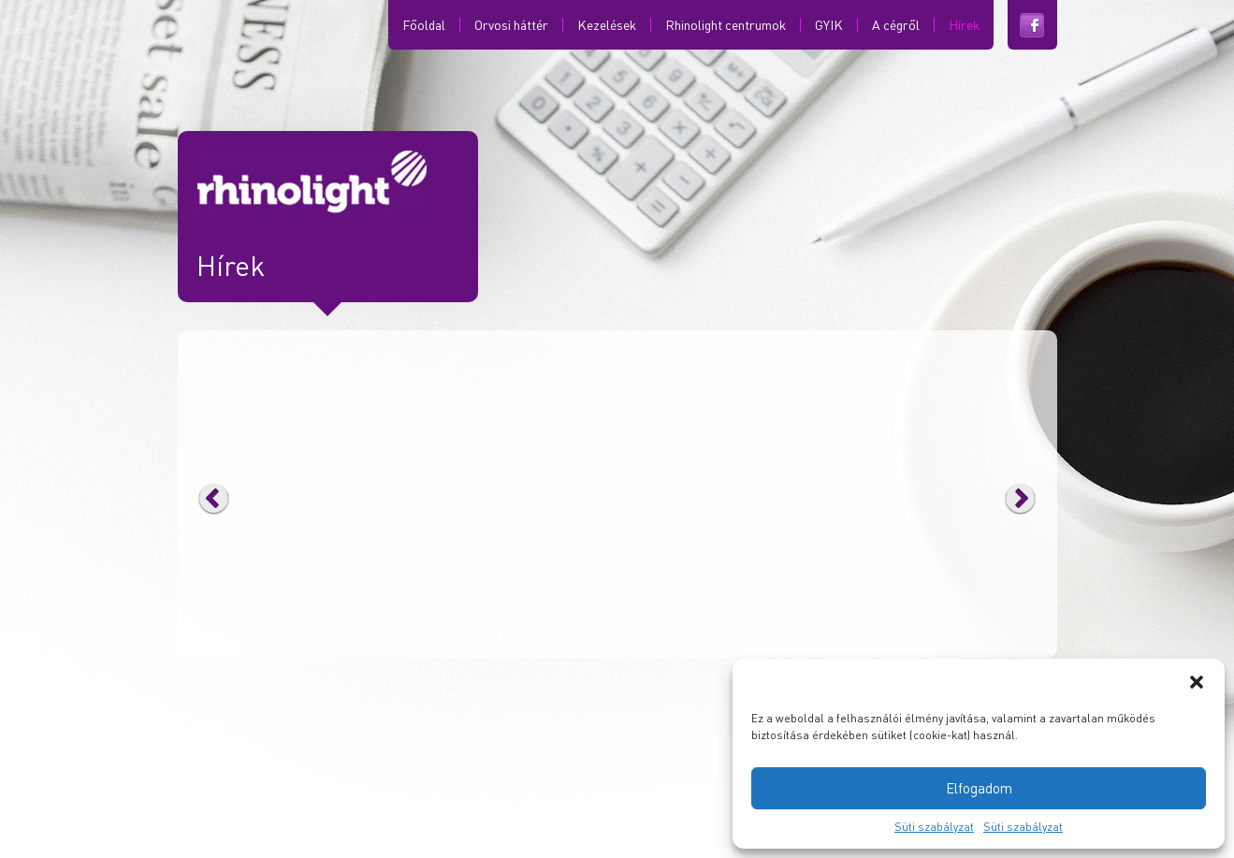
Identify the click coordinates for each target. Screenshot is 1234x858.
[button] (1196, 682)
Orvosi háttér (511, 25)
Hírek (964, 25)
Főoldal (423, 25)
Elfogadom (979, 787)
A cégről (896, 25)
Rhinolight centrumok (725, 25)
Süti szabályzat (934, 827)
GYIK (829, 25)
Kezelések (606, 25)
